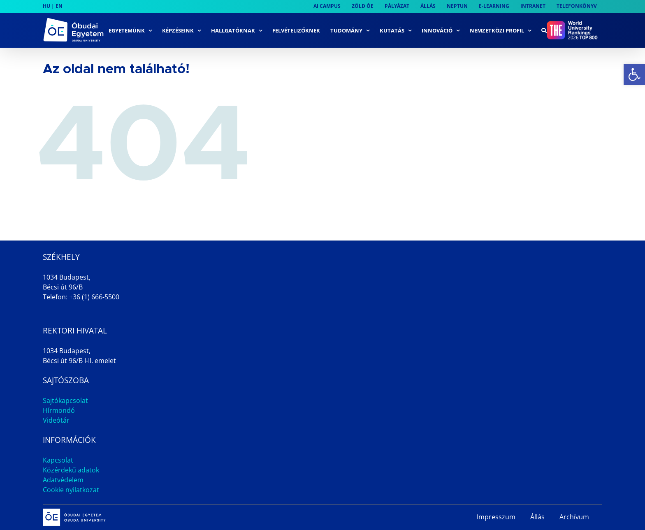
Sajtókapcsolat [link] (65, 400)
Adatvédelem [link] (63, 479)
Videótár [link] (56, 420)
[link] (634, 74)
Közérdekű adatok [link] (71, 469)
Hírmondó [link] (59, 410)
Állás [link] (537, 516)
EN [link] (59, 5)
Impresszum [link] (496, 516)
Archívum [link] (574, 516)
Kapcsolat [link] (58, 460)
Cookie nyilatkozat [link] (71, 489)
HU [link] (46, 5)
